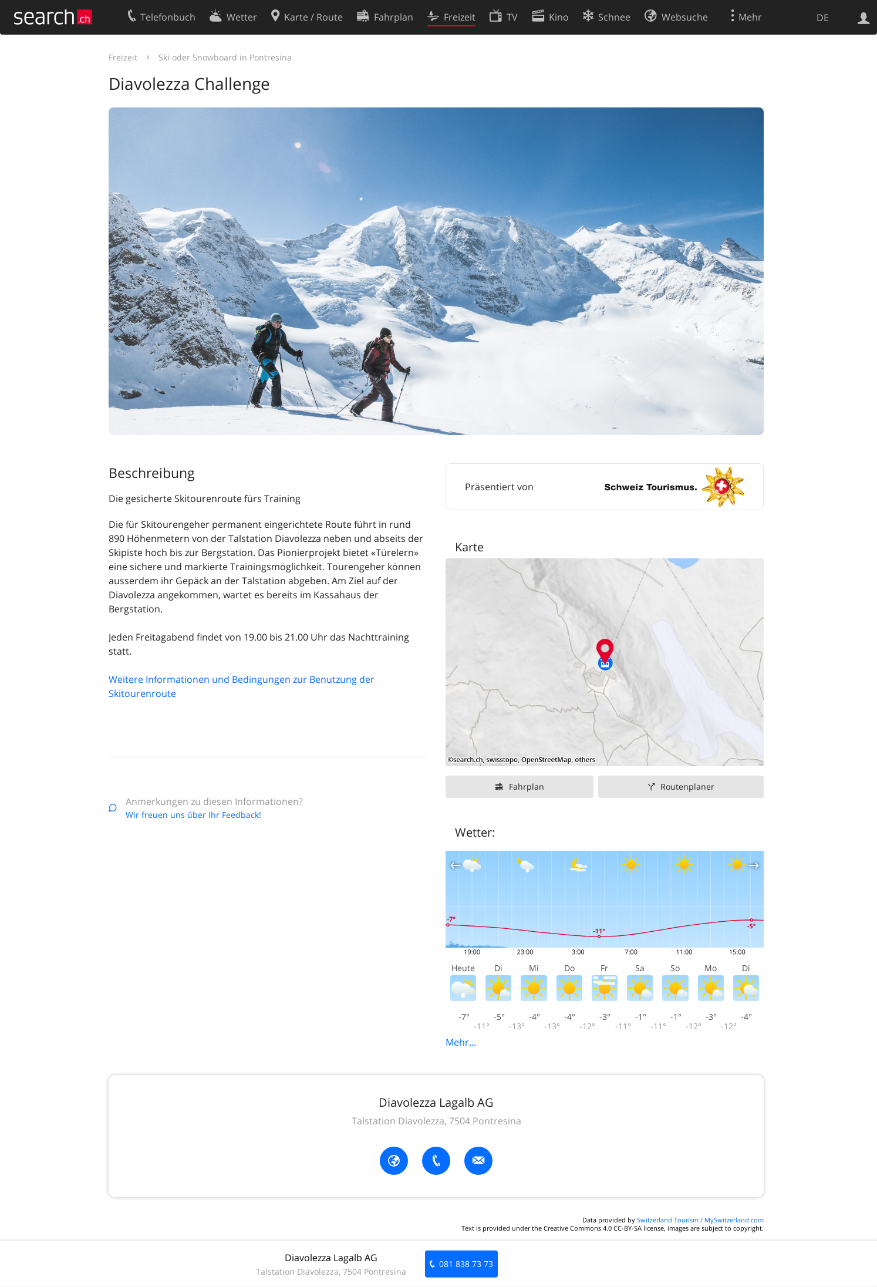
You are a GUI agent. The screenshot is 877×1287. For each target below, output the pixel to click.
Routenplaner (687, 786)
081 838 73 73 (466, 1263)
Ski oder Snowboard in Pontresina (225, 57)
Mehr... (461, 1042)
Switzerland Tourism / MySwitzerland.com (700, 1219)
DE (823, 17)
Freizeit (123, 57)
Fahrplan (526, 786)
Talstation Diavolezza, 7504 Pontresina (436, 1120)
